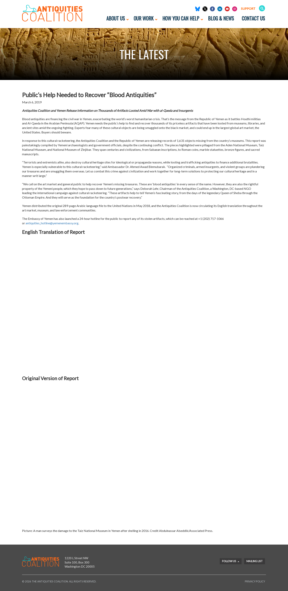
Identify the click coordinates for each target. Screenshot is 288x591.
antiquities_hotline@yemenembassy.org (52, 223)
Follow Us (230, 561)
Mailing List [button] (254, 561)
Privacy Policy (255, 581)
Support (248, 8)
